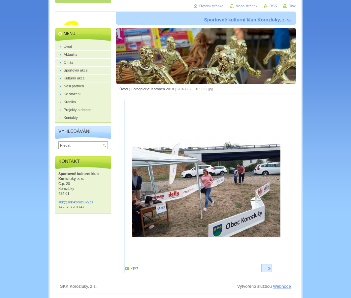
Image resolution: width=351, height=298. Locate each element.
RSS (273, 6)
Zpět (134, 268)
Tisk (292, 6)
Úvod (123, 89)
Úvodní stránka (211, 6)
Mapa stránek (246, 6)
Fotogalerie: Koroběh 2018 (152, 89)
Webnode (282, 286)
